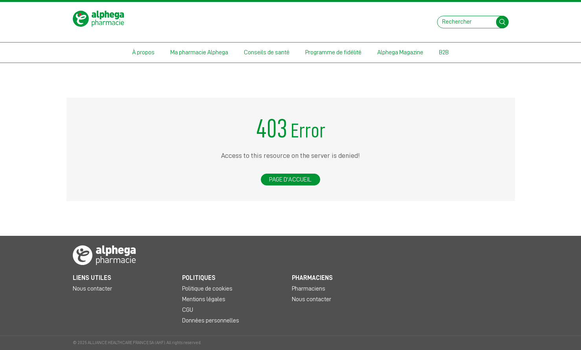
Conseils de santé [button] (267, 52)
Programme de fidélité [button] (333, 52)
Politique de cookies (207, 288)
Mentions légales (203, 299)
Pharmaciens (308, 288)
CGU (187, 310)
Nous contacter (92, 288)
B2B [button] (444, 52)
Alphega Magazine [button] (400, 52)
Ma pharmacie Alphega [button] (199, 52)
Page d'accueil (290, 179)
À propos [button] (143, 52)
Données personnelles (210, 320)
